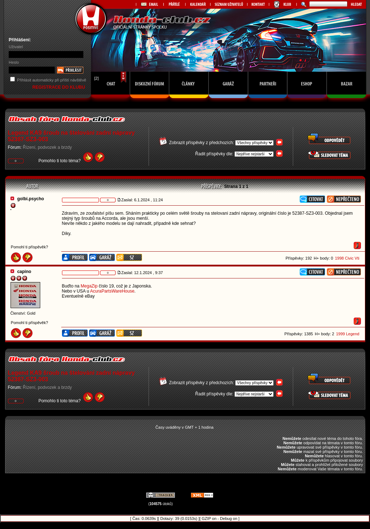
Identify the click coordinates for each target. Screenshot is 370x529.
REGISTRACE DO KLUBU (59, 87)
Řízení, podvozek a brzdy (47, 147)
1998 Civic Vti (347, 258)
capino (24, 271)
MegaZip (89, 286)
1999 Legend (347, 334)
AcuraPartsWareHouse (112, 291)
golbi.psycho (30, 198)
